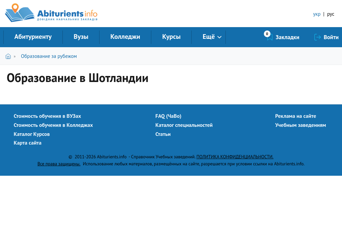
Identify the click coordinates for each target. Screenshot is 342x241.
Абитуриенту (33, 36)
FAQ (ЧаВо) (168, 115)
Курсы (171, 36)
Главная (9, 56)
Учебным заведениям (300, 125)
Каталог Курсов (32, 134)
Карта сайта (27, 142)
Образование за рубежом (49, 56)
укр (317, 14)
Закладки (288, 37)
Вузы (81, 36)
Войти (331, 37)
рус (330, 14)
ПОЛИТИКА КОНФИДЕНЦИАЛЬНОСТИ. (234, 157)
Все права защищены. (58, 164)
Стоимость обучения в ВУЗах (47, 115)
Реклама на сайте (295, 115)
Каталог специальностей (184, 125)
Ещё (209, 36)
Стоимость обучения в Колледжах (53, 125)
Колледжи (125, 36)
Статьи (163, 134)
